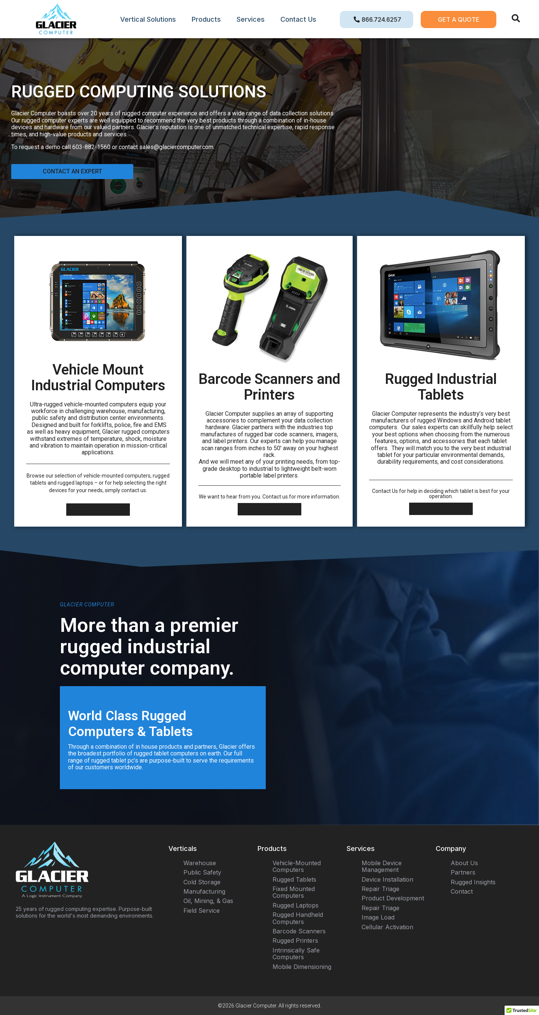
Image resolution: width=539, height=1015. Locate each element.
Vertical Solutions (148, 19)
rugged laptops (75, 483)
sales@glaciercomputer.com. (176, 147)
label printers (230, 441)
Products (206, 19)
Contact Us (298, 19)
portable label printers (269, 475)
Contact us (275, 497)
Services (251, 19)
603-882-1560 (91, 147)
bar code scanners (289, 434)
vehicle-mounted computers (116, 476)
